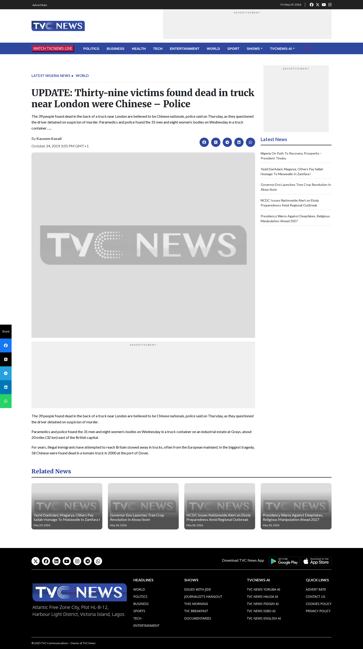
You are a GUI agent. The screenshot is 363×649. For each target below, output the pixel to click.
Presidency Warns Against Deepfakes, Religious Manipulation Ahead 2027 (293, 517)
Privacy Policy (318, 611)
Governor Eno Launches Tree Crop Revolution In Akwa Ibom (137, 517)
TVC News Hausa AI (262, 596)
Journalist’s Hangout (203, 596)
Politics (91, 49)
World (213, 49)
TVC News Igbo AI (261, 611)
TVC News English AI (264, 618)
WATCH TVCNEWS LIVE (52, 48)
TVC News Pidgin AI (263, 604)
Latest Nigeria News (50, 75)
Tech (158, 49)
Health (139, 49)
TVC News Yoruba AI (263, 589)
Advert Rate (39, 5)
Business (116, 49)
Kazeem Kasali (49, 138)
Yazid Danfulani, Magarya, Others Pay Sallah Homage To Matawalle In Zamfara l (67, 517)
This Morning (196, 604)
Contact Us (315, 596)
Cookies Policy (319, 604)
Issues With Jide (197, 589)
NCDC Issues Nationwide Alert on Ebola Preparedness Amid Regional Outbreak (218, 517)
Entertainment (184, 49)
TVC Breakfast (196, 611)
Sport (233, 49)
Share (5, 331)
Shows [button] (253, 49)
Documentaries (197, 618)
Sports (139, 611)
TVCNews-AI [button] (281, 49)
